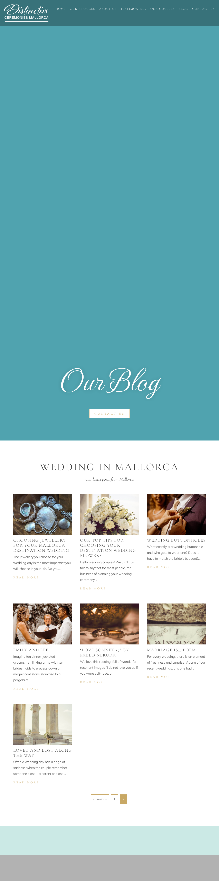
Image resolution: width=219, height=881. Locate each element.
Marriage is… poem (171, 650)
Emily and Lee (30, 650)
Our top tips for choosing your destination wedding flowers (108, 548)
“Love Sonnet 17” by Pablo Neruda (104, 653)
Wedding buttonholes (176, 540)
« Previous (100, 799)
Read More (26, 577)
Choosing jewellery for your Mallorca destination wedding (41, 545)
